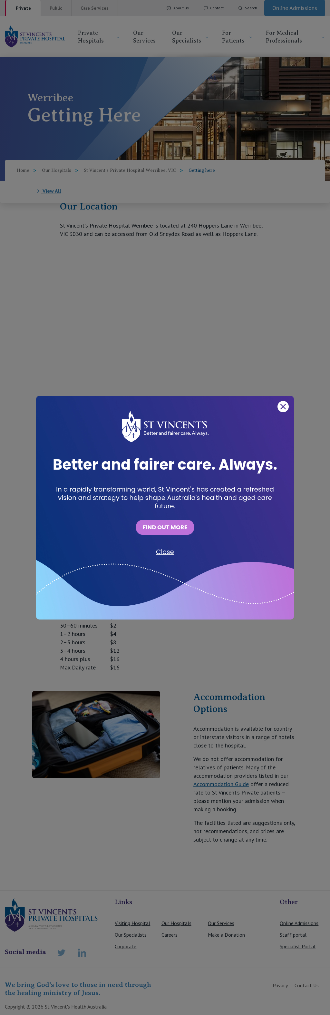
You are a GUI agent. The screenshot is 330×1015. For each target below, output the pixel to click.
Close (165, 551)
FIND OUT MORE (164, 527)
